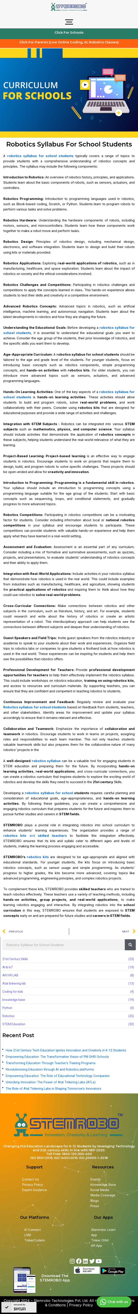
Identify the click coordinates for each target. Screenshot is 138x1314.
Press (94, 1206)
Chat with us (113, 1302)
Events (95, 1179)
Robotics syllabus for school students (34, 707)
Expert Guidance (34, 1190)
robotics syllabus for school (49, 793)
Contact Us (30, 1179)
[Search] (130, 944)
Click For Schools (69, 32)
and (36, 836)
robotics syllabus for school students (40, 156)
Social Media (99, 1190)
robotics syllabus (47, 761)
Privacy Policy (32, 1185)
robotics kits (38, 857)
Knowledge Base (103, 1185)
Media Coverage (102, 1195)
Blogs (95, 1201)
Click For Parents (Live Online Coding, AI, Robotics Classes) (69, 42)
